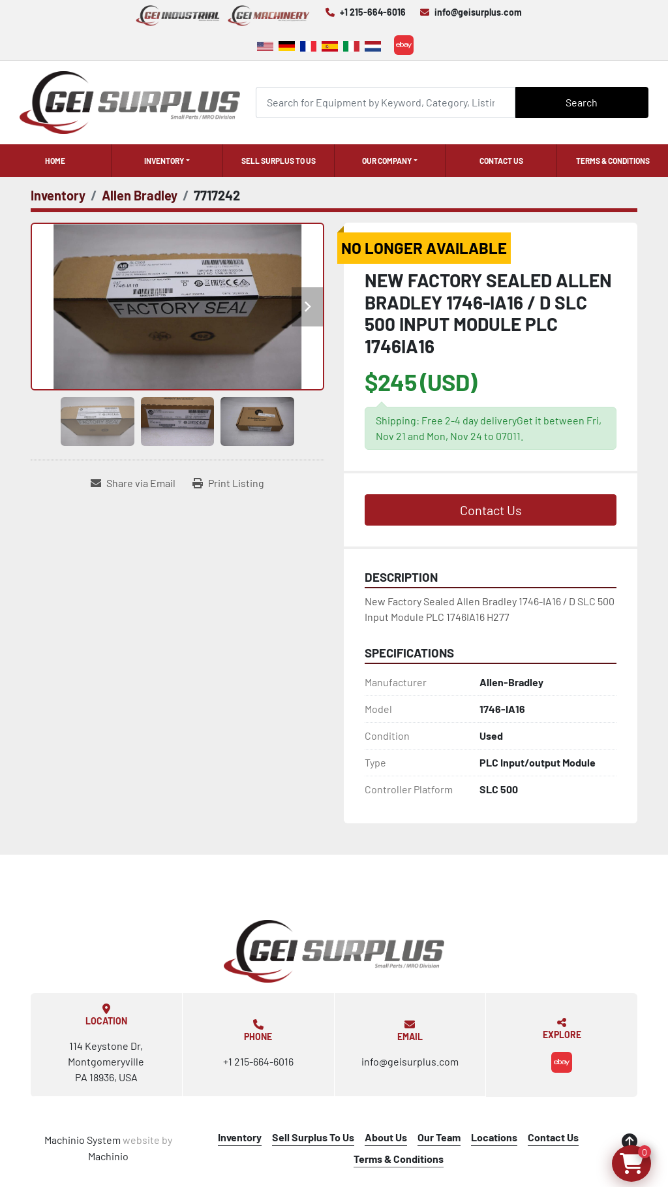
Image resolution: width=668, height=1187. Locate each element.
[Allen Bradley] (139, 195)
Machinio (108, 1156)
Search (582, 102)
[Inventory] (58, 195)
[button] (167, 160)
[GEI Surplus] (334, 951)
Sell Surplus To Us (278, 160)
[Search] (385, 102)
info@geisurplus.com (478, 12)
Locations (494, 1137)
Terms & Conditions (613, 160)
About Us (386, 1137)
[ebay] (404, 45)
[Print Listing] (228, 483)
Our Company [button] (387, 160)
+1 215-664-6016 (373, 12)
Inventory (164, 160)
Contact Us (501, 160)
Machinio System (82, 1139)
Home (55, 160)
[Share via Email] (133, 483)
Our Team (439, 1137)
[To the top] (629, 1141)
